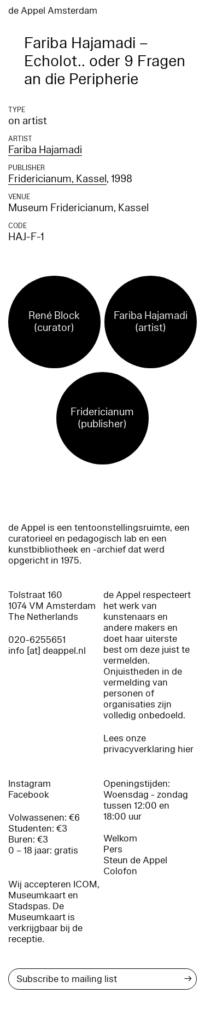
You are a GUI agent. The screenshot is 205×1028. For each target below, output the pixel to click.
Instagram (29, 783)
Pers (112, 849)
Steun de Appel (135, 860)
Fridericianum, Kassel (57, 179)
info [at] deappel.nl (47, 650)
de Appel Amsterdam (52, 10)
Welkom (120, 838)
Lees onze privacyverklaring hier (148, 744)
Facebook (28, 794)
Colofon (120, 871)
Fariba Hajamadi (45, 150)
